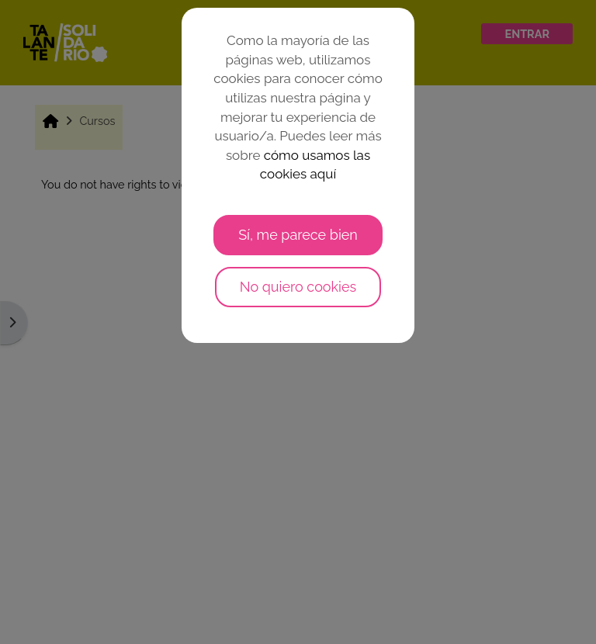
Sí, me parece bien (298, 235)
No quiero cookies (298, 287)
